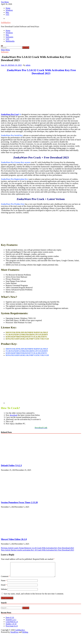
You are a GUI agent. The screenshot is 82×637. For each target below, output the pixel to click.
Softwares (9, 37)
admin (28, 65)
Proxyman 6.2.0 (12, 629)
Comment (5, 579)
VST (7, 14)
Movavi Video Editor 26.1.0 (14, 539)
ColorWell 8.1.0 (12, 625)
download (13, 415)
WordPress (14, 635)
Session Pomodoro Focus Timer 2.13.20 (19, 502)
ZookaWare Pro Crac (9, 114)
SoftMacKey (6, 22)
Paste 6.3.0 (10, 620)
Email (4, 588)
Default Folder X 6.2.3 (11, 465)
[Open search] (2, 45)
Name (4, 583)
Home (8, 8)
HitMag (25, 635)
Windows (9, 10)
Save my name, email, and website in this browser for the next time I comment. (34, 597)
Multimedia (10, 41)
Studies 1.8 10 (11, 627)
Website (4, 592)
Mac (7, 12)
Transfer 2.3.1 (11, 622)
